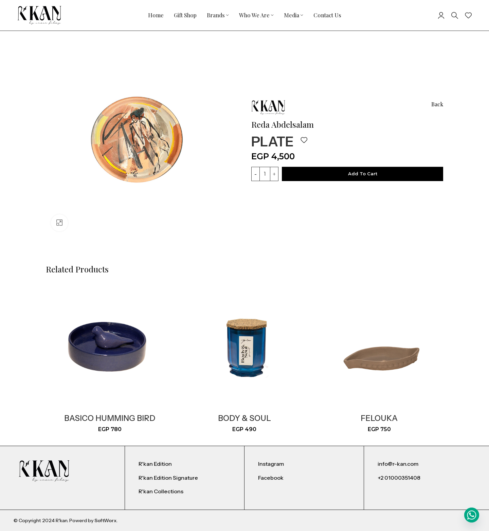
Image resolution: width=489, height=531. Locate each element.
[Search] (454, 15)
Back (437, 104)
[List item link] (185, 464)
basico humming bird (109, 418)
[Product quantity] (265, 174)
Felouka (379, 418)
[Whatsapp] (471, 515)
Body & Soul (244, 418)
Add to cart (362, 173)
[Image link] (44, 470)
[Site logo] (39, 15)
